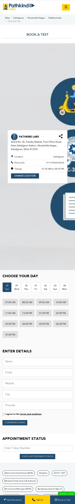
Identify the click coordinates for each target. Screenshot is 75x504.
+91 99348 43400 (55, 163)
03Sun (55, 287)
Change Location (25, 176)
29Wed (16, 287)
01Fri (36, 287)
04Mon (64, 287)
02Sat (45, 287)
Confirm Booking (14, 423)
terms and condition (30, 414)
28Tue (7, 287)
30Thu (26, 287)
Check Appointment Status (37, 456)
